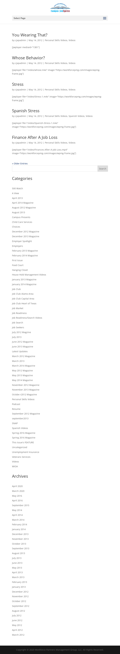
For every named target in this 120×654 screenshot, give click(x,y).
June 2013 (17, 562)
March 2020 (18, 490)
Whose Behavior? (28, 58)
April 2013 (17, 198)
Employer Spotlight (22, 241)
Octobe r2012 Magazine (24, 394)
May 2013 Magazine (22, 375)
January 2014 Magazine (24, 284)
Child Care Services (22, 222)
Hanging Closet (20, 269)
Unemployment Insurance (25, 452)
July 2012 (16, 615)
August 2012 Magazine (24, 207)
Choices (16, 226)
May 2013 (17, 567)
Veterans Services (21, 456)
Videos (72, 40)
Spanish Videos (77, 116)
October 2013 (19, 543)
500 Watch (17, 188)
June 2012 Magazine (22, 341)
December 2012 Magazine (25, 231)
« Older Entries (20, 163)
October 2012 (19, 601)
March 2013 (18, 361)
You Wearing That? (29, 35)
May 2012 (17, 625)
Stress (17, 84)
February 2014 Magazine (25, 255)
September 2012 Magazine (26, 413)
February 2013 (19, 582)
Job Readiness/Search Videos (27, 317)
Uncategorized (19, 447)
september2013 (20, 418)
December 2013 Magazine (25, 236)
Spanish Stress (25, 110)
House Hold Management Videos (29, 274)
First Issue (17, 260)
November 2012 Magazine (25, 384)
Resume (16, 408)
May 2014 (17, 510)
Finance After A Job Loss (34, 137)
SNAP (15, 423)
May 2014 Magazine (22, 380)
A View (15, 193)
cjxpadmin (20, 40)
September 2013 (20, 548)
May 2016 (17, 495)
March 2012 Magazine (23, 356)
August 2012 (18, 610)
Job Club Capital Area (23, 298)
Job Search (17, 322)
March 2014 (18, 519)
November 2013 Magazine (25, 389)
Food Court (17, 265)
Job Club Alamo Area (22, 293)
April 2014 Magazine (22, 202)
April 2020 (17, 486)
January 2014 (19, 529)
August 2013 (18, 212)
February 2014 (19, 524)
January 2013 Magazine (24, 279)
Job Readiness (19, 313)
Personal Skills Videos (56, 40)
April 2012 (17, 629)
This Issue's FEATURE (23, 442)
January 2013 (19, 586)
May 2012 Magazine (22, 370)
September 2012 (20, 606)
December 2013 (20, 534)
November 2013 (20, 538)
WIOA (15, 466)
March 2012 (18, 634)
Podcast (16, 404)
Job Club (16, 289)
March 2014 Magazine (23, 365)
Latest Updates (20, 351)
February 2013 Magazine (25, 250)
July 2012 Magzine (21, 332)
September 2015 (20, 505)
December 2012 (20, 591)
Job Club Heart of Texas (24, 303)
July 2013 (16, 337)
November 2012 (20, 596)
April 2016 (17, 500)
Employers (17, 246)
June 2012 (17, 620)
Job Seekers (18, 327)
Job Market (17, 308)
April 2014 (17, 514)
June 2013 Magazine (22, 346)
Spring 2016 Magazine (23, 432)
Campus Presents (21, 217)
